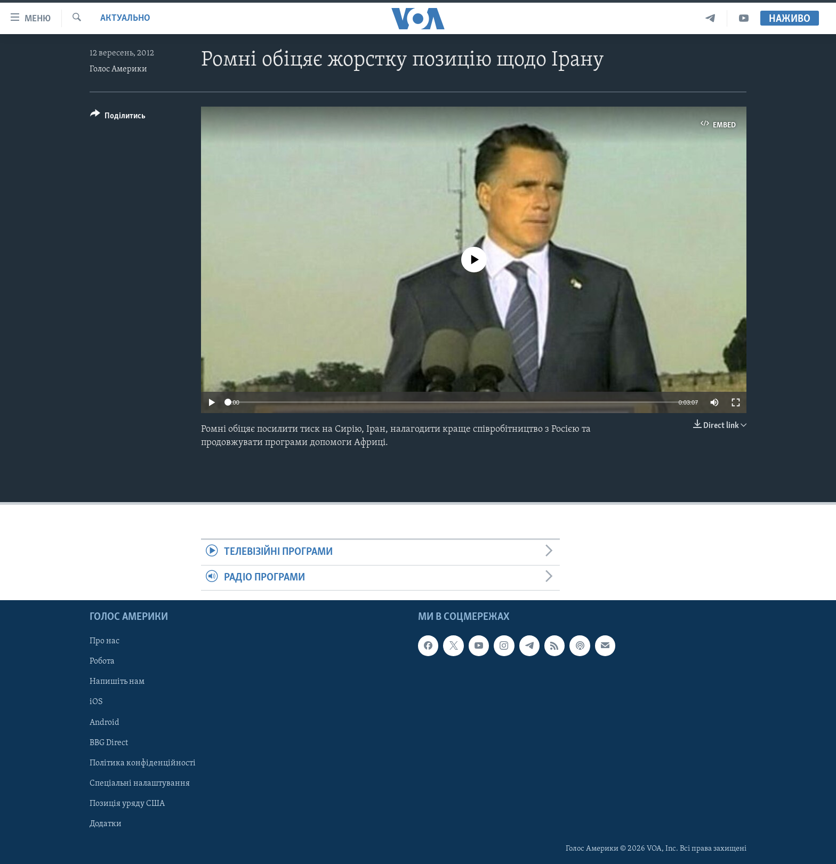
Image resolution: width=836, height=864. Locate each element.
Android (104, 722)
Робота (102, 661)
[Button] (118, 117)
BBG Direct (109, 742)
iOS (96, 702)
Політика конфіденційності (143, 762)
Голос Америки (118, 69)
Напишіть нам (117, 681)
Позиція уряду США (127, 804)
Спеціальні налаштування (140, 783)
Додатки (106, 824)
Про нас (104, 641)
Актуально (125, 18)
